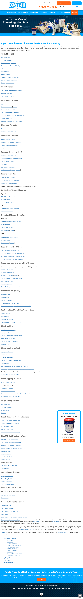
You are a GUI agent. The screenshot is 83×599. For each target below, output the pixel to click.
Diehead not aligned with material (10, 287)
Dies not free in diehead (7, 161)
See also (15, 107)
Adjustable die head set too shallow (11, 221)
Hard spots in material (7, 319)
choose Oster (55, 521)
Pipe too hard (4, 498)
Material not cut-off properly (9, 457)
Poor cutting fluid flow (7, 60)
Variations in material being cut (9, 183)
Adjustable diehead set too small (10, 439)
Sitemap (37, 591)
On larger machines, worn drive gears (11, 121)
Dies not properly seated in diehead (11, 442)
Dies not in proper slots (7, 129)
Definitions (10, 542)
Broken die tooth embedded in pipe (11, 322)
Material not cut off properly (9, 139)
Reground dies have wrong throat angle (12, 259)
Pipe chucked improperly (8, 382)
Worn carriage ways (6, 284)
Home (3, 40)
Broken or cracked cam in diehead (10, 432)
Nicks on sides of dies (7, 426)
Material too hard (5, 74)
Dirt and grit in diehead (7, 423)
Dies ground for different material (10, 112)
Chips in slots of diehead (8, 420)
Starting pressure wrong (8, 83)
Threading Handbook (16, 40)
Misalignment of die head (8, 338)
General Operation (12, 543)
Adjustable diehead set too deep (10, 208)
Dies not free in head (7, 211)
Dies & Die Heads (33, 12)
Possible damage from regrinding (10, 303)
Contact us (4, 532)
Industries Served (65, 12)
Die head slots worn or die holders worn (12, 366)
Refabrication (43, 12)
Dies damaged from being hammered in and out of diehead (17, 369)
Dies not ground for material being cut (11, 66)
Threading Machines (11, 12)
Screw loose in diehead (7, 272)
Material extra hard (6, 300)
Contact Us (77, 3)
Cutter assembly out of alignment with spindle (14, 517)
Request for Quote (64, 3)
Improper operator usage (8, 495)
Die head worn (5, 177)
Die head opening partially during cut (11, 158)
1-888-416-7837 (48, 7)
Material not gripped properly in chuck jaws (13, 448)
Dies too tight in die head (8, 96)
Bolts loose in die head (7, 227)
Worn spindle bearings (7, 269)
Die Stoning (10, 552)
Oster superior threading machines (10, 520)
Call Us (41, 580)
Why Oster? (52, 3)
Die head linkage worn (7, 180)
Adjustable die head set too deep (10, 197)
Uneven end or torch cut (8, 391)
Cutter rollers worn (6, 514)
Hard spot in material (7, 388)
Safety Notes (10, 540)
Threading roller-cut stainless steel (10, 396)
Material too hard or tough (8, 330)
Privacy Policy (30, 591)
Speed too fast (5, 71)
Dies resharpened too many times (10, 115)
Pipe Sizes (7, 557)
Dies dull (3, 68)
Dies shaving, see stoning (8, 167)
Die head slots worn (6, 107)
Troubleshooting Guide (13, 555)
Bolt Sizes (6, 559)
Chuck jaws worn (6, 451)
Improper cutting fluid (7, 57)
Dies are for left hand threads (9, 465)
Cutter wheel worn (6, 505)
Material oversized (6, 454)
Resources (74, 12)
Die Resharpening (12, 550)
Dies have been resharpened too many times (13, 306)
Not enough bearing (6, 93)
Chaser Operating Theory (14, 545)
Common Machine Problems (14, 553)
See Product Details (69, 440)
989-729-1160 (19, 588)
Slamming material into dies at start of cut (12, 394)
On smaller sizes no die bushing (10, 80)
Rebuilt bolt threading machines (25, 529)
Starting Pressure (12, 548)
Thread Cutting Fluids (13, 547)
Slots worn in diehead (7, 275)
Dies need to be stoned (7, 109)
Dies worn (4, 164)
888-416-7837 (34, 588)
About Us (43, 3)
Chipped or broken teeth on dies (10, 77)
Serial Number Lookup (10, 562)
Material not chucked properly (9, 145)
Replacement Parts (54, 12)
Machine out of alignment (8, 142)
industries (36, 521)
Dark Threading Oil (23, 12)
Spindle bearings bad (7, 118)
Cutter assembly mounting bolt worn (11, 511)
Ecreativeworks (52, 591)
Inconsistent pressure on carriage (10, 256)
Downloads (7, 560)
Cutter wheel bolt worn (7, 508)
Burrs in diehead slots (7, 429)
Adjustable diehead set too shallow (10, 237)
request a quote (62, 532)
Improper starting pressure (8, 131)
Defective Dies (5, 344)
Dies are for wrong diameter (8, 63)
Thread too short (5, 224)
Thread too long (5, 199)
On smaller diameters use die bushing (11, 335)
